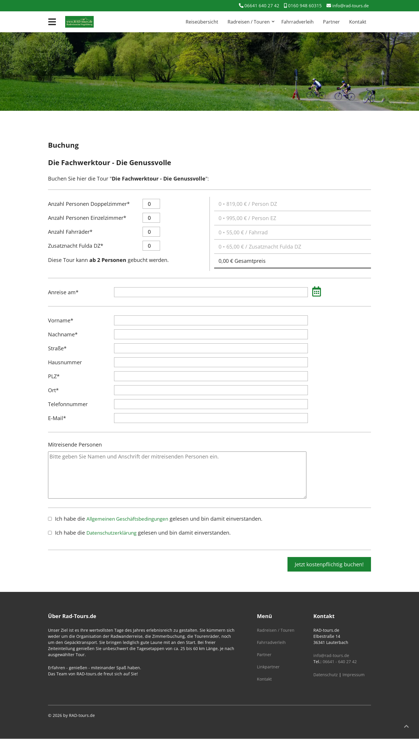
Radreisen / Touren (249, 22)
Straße (60, 347)
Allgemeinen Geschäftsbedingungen (130, 518)
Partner (331, 22)
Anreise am (63, 290)
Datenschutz (325, 675)
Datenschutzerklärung (113, 532)
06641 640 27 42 (255, 5)
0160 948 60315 (299, 5)
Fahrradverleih (297, 22)
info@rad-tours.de (346, 5)
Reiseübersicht (202, 22)
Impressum (353, 675)
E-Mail (60, 416)
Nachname (63, 333)
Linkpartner (268, 667)
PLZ (60, 375)
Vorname (60, 319)
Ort (60, 388)
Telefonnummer (68, 404)
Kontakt (357, 22)
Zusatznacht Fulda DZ (75, 244)
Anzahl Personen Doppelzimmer (89, 202)
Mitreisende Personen (75, 444)
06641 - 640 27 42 (340, 662)
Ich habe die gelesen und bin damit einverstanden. (162, 518)
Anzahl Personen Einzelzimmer (87, 216)
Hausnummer (65, 362)
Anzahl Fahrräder (70, 230)
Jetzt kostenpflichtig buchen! (329, 564)
